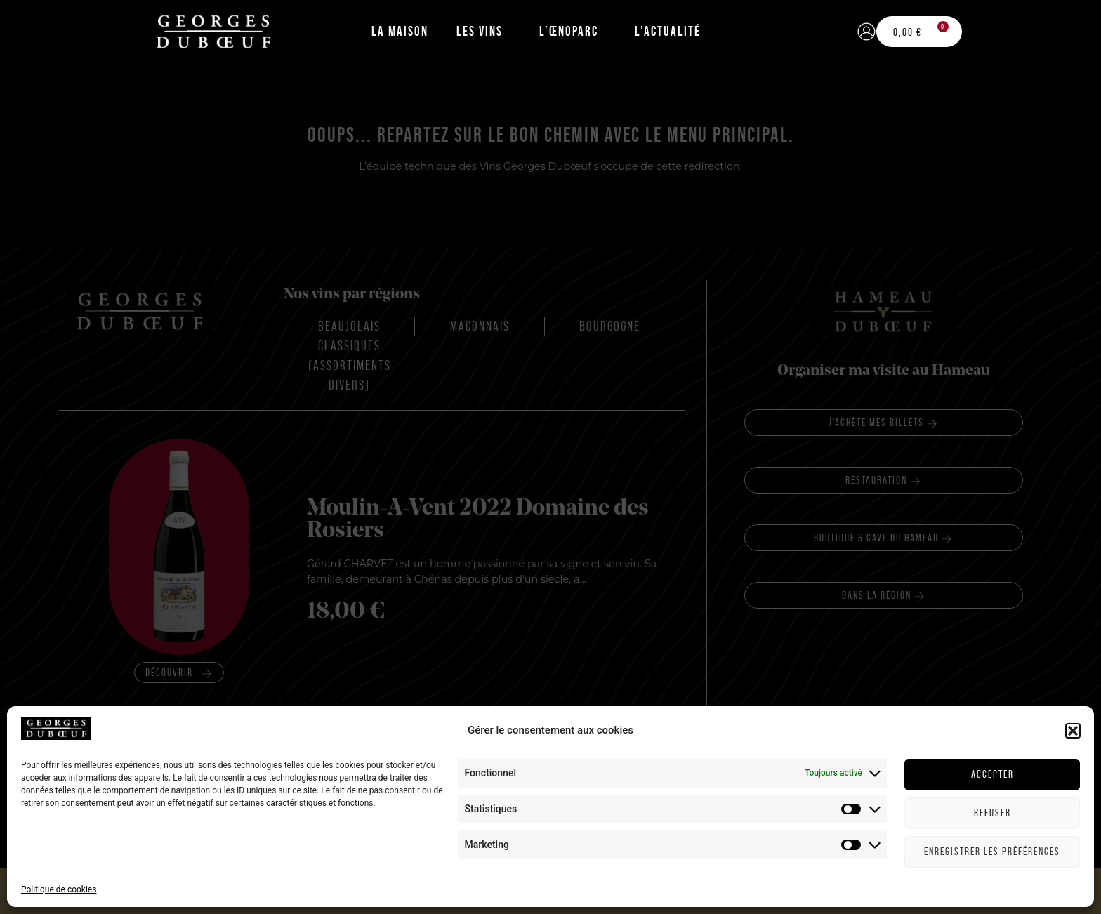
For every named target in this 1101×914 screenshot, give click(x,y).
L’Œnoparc (568, 31)
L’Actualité (668, 31)
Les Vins (479, 31)
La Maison (399, 31)
